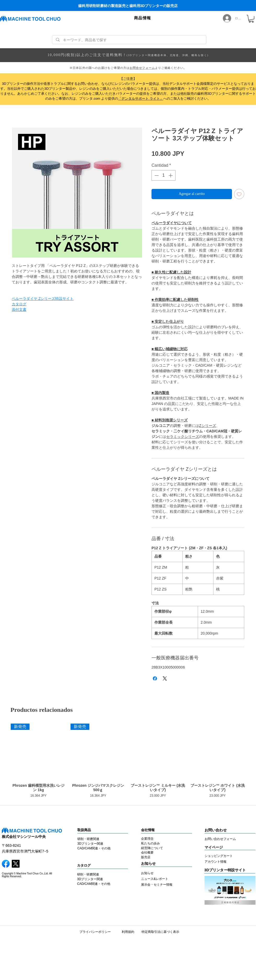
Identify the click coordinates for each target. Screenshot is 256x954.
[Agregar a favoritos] (239, 194)
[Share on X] (165, 678)
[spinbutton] (163, 175)
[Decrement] (156, 175)
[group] (128, 761)
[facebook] (6, 864)
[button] (142, 18)
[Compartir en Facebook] (155, 678)
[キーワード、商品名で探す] (129, 40)
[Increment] (171, 175)
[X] (16, 864)
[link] (251, 18)
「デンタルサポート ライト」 (140, 98)
